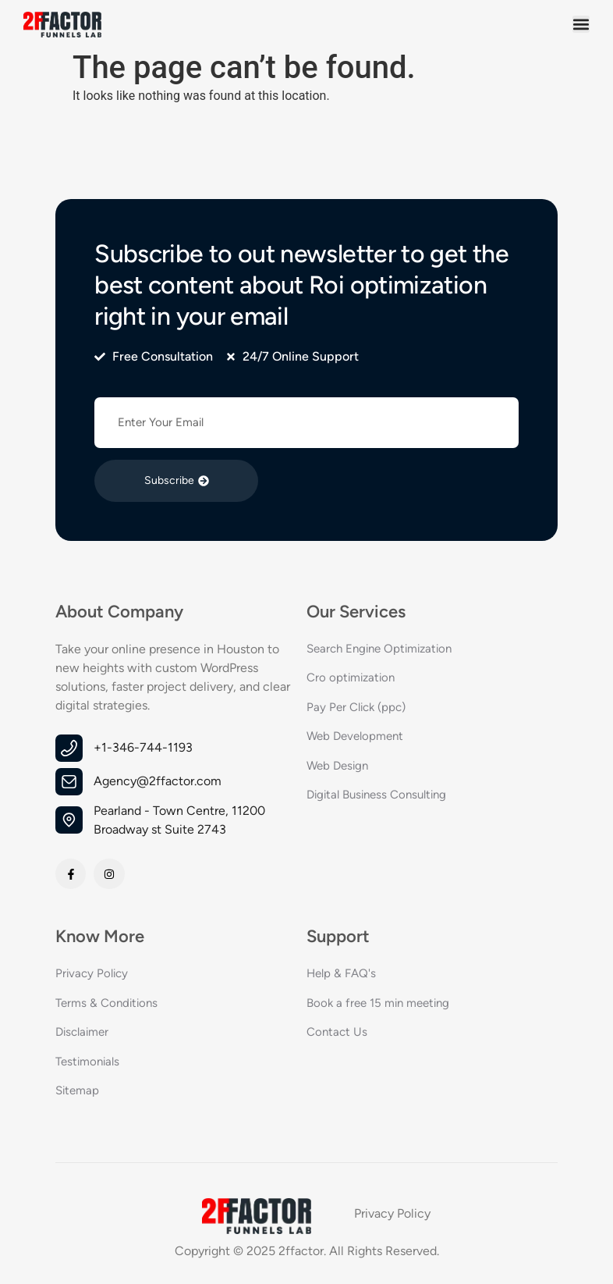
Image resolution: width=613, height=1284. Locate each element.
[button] (581, 24)
